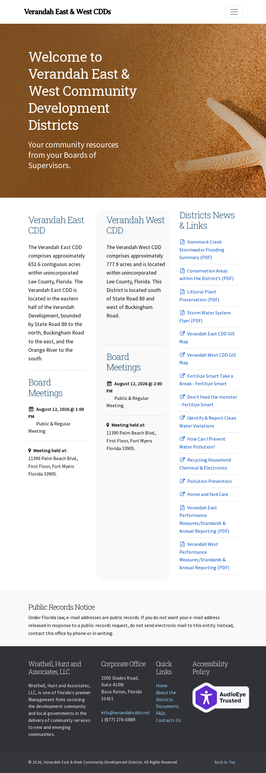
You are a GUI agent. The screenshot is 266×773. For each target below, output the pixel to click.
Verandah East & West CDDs (67, 12)
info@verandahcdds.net (125, 713)
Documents (167, 706)
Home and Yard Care (204, 494)
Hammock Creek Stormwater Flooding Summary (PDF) (201, 249)
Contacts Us (168, 720)
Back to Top (225, 762)
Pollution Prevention (205, 481)
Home (162, 685)
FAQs (161, 713)
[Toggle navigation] (234, 12)
